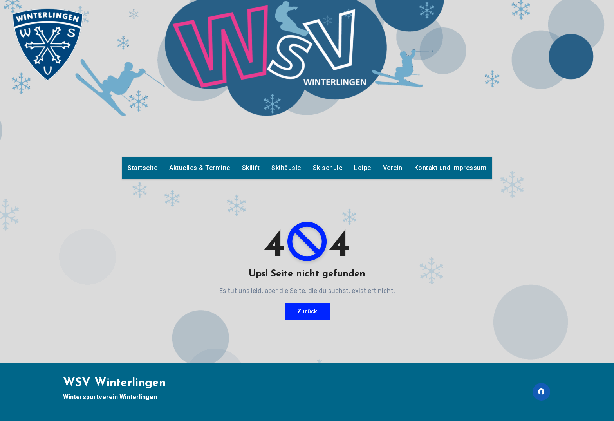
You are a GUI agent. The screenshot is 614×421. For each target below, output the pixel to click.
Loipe (362, 168)
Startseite (142, 168)
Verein (393, 168)
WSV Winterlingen (114, 383)
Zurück (307, 311)
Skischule (328, 168)
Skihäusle (286, 168)
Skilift (251, 168)
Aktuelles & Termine (199, 168)
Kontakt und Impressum (450, 168)
